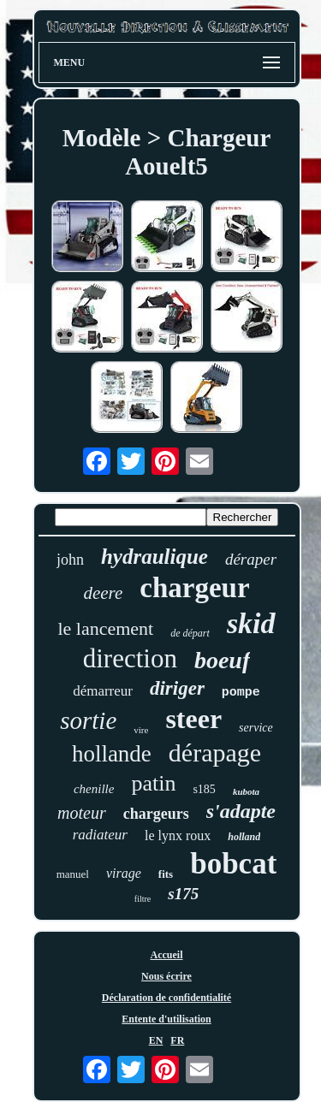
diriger (177, 688)
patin (153, 783)
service (256, 727)
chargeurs (156, 813)
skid (251, 623)
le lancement (105, 628)
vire (141, 730)
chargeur (194, 587)
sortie (88, 720)
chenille (94, 789)
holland (244, 837)
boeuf (222, 660)
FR (177, 1040)
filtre (142, 899)
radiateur (100, 834)
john (70, 559)
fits (165, 874)
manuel (72, 874)
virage (123, 873)
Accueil (167, 955)
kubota (246, 791)
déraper (250, 559)
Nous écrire (166, 976)
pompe (241, 692)
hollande (112, 754)
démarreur (103, 691)
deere (102, 593)
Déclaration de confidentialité (166, 998)
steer (193, 718)
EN (156, 1040)
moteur (81, 812)
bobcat (233, 863)
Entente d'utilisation (166, 1019)
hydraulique (154, 556)
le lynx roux (178, 835)
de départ (190, 633)
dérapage (215, 752)
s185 (204, 789)
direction (130, 658)
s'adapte (241, 811)
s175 (183, 894)
